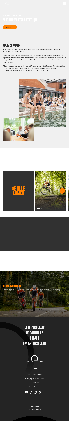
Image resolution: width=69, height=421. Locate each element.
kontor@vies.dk (34, 387)
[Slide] (62, 191)
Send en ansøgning (12, 304)
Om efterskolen (34, 343)
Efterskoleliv (34, 327)
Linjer (34, 338)
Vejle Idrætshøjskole (34, 409)
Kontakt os (10, 27)
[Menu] (64, 3)
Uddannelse (34, 332)
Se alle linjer (18, 190)
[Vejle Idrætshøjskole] (7, 3)
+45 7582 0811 (34, 383)
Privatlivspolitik (34, 406)
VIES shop (10, 310)
